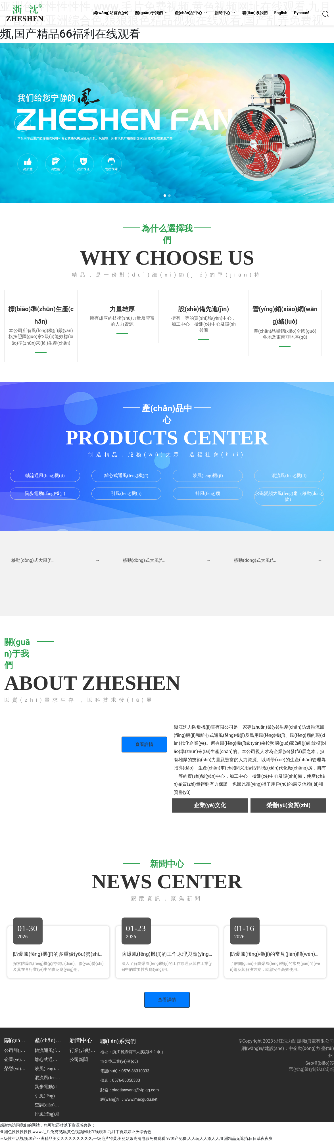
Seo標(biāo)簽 (319, 1064)
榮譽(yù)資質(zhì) (288, 805)
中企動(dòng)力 (304, 1049)
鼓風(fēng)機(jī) (208, 475)
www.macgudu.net (140, 1100)
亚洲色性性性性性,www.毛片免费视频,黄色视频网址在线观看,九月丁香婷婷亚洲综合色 (75, 1133)
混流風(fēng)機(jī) (289, 475)
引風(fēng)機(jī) (126, 493)
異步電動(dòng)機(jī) (45, 493)
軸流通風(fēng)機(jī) (45, 475)
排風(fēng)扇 (207, 493)
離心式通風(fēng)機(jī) (126, 475)
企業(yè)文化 (210, 805)
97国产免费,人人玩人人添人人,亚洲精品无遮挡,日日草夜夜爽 (219, 1139)
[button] (163, 195)
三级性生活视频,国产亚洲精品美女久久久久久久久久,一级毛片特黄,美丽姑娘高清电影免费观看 (82, 1139)
